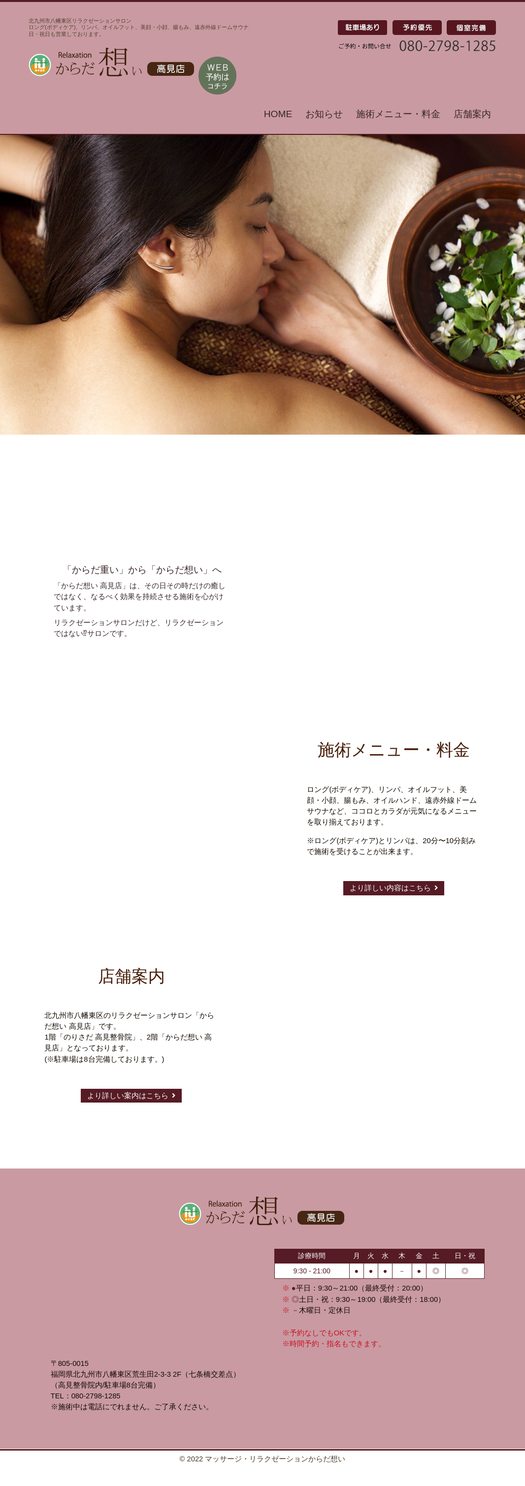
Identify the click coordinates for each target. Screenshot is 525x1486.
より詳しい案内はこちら (131, 1096)
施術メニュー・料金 (398, 114)
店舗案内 (472, 114)
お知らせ (324, 114)
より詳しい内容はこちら (394, 888)
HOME (278, 114)
